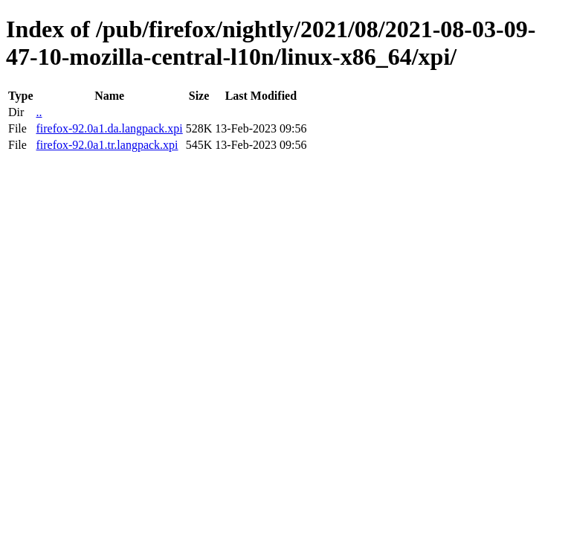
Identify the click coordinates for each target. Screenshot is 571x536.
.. (39, 112)
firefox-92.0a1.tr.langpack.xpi (107, 144)
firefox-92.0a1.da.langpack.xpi (109, 128)
